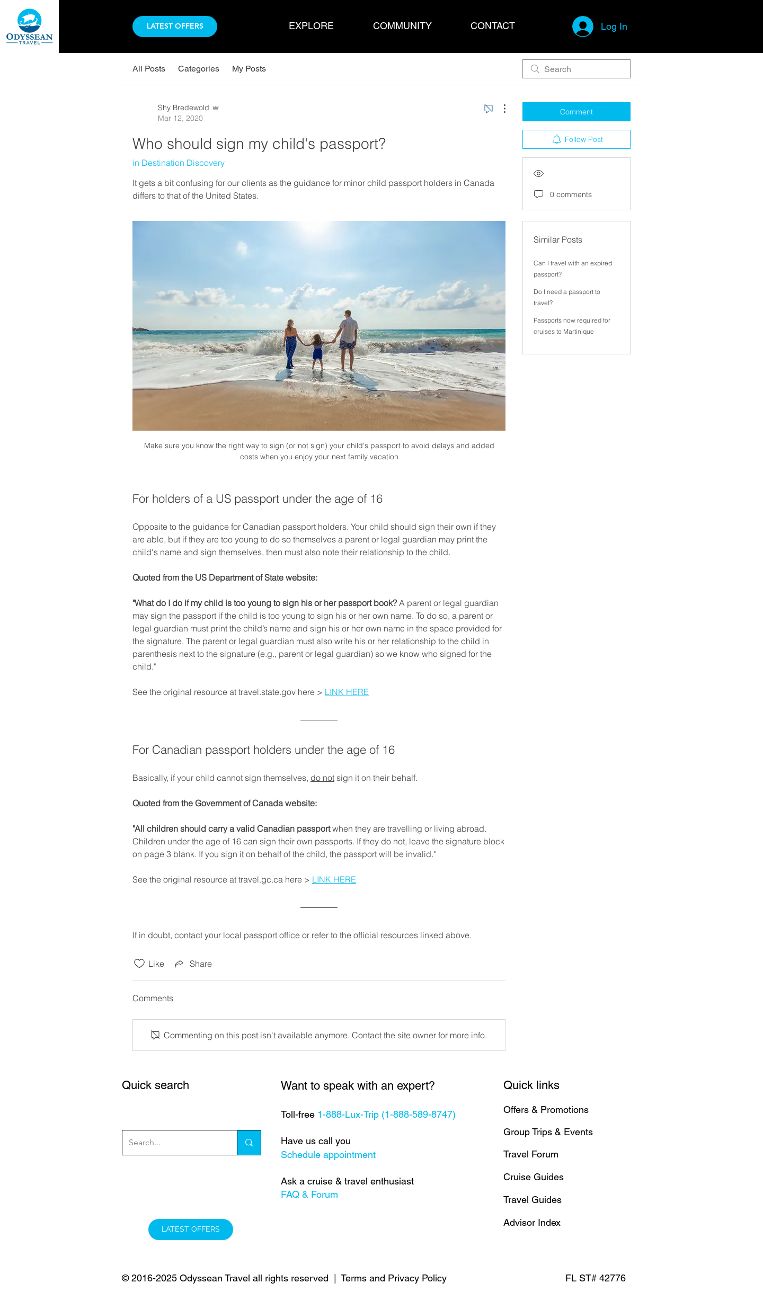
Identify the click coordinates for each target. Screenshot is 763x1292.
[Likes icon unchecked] (139, 963)
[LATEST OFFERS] (174, 26)
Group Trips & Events (548, 1131)
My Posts (249, 69)
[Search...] (172, 1142)
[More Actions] (499, 108)
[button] (323, 25)
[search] (576, 68)
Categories (198, 69)
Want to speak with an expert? (358, 1085)
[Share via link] (192, 963)
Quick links (531, 1085)
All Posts (148, 69)
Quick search (155, 1085)
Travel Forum (530, 1154)
